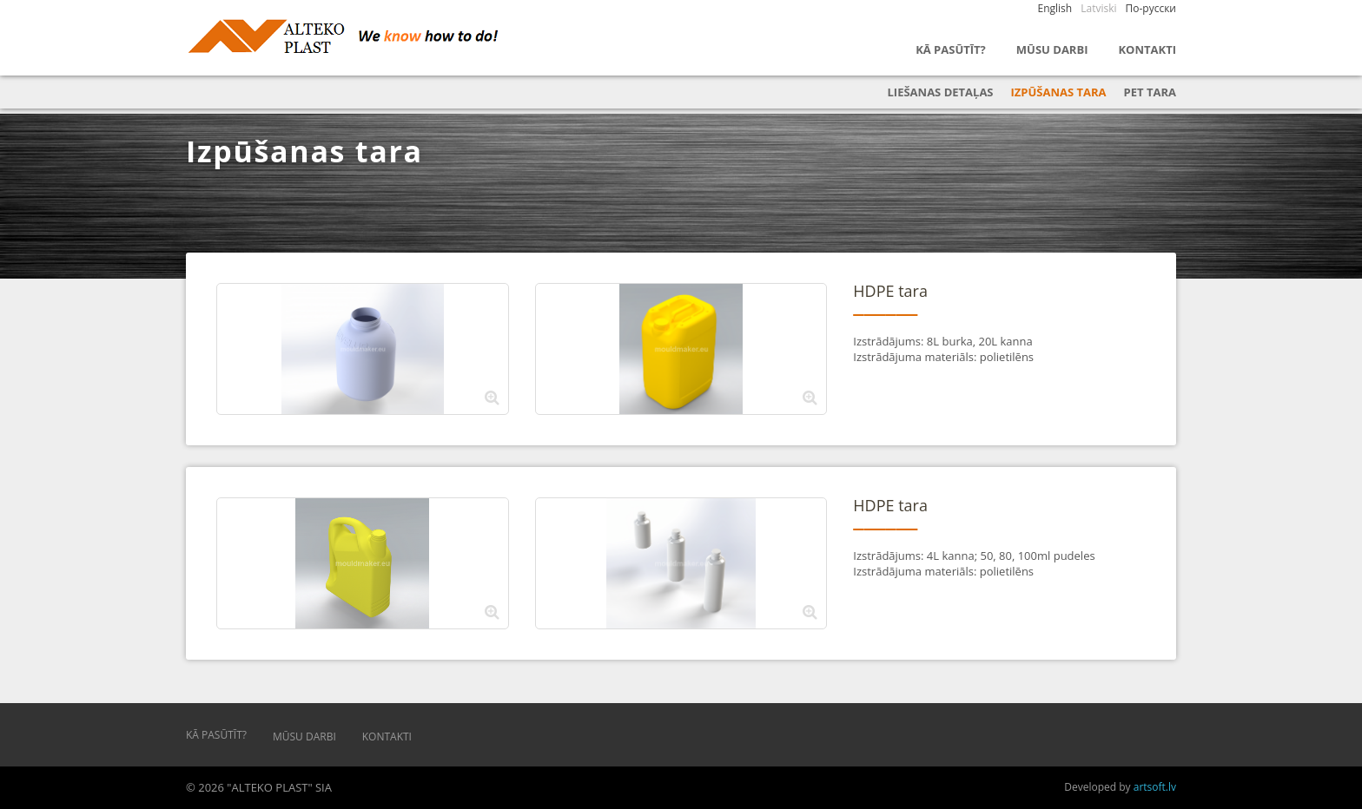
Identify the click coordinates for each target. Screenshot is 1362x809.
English (1055, 8)
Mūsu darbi (1052, 49)
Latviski (1098, 8)
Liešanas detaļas (941, 92)
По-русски (1151, 8)
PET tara (1150, 92)
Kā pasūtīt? (951, 49)
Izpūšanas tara (1059, 92)
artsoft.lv (1155, 786)
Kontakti (1147, 49)
